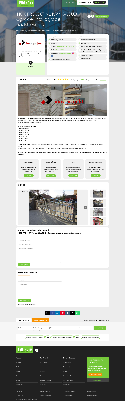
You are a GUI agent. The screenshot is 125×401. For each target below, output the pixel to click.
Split (48, 337)
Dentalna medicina (45, 380)
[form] (62, 329)
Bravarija (42, 371)
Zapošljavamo (91, 391)
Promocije (67, 2)
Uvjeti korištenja (45, 391)
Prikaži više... (19, 385)
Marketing (20, 395)
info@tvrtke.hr (97, 380)
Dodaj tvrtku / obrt (99, 2)
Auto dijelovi (43, 362)
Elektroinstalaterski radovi (71, 376)
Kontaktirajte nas (45, 395)
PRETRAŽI (100, 328)
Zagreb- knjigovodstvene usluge (62, 337)
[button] (85, 207)
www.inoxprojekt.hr (65, 54)
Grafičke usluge (92, 395)
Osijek (18, 376)
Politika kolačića (68, 395)
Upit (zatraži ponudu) (102, 16)
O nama (19, 391)
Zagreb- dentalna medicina (34, 337)
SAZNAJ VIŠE (28, 176)
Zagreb (18, 362)
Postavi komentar (24, 300)
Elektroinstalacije (68, 380)
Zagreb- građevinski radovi (90, 337)
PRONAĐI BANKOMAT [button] (40, 320)
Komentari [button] (103, 80)
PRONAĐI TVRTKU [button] (24, 320)
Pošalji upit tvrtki (24, 264)
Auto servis (43, 367)
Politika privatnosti (69, 391)
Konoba (65, 371)
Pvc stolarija (67, 367)
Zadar (18, 380)
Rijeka (77, 337)
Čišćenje (42, 376)
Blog (73, 2)
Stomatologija (67, 362)
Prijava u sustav (85, 2)
